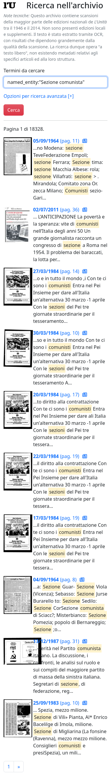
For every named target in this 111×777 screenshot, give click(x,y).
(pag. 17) (57, 394)
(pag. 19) (57, 456)
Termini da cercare (24, 70)
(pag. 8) (55, 579)
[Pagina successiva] (19, 766)
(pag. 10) (57, 333)
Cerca (13, 110)
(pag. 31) (57, 641)
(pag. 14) (57, 271)
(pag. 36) (57, 209)
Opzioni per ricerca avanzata (39, 96)
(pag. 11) (57, 141)
